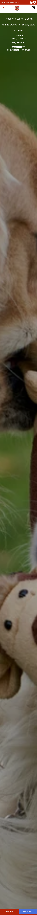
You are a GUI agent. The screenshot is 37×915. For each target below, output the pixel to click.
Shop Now (9, 911)
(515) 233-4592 (18, 42)
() (18, 50)
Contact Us (27, 911)
